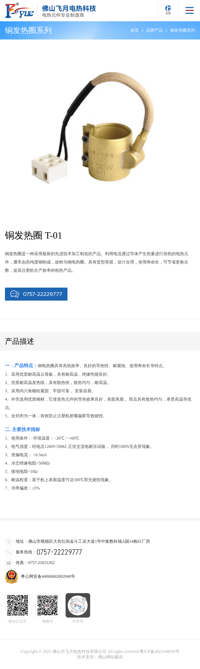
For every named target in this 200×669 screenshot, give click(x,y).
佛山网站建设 (110, 657)
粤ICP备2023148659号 (159, 651)
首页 (134, 30)
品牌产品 (154, 30)
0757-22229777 (36, 294)
